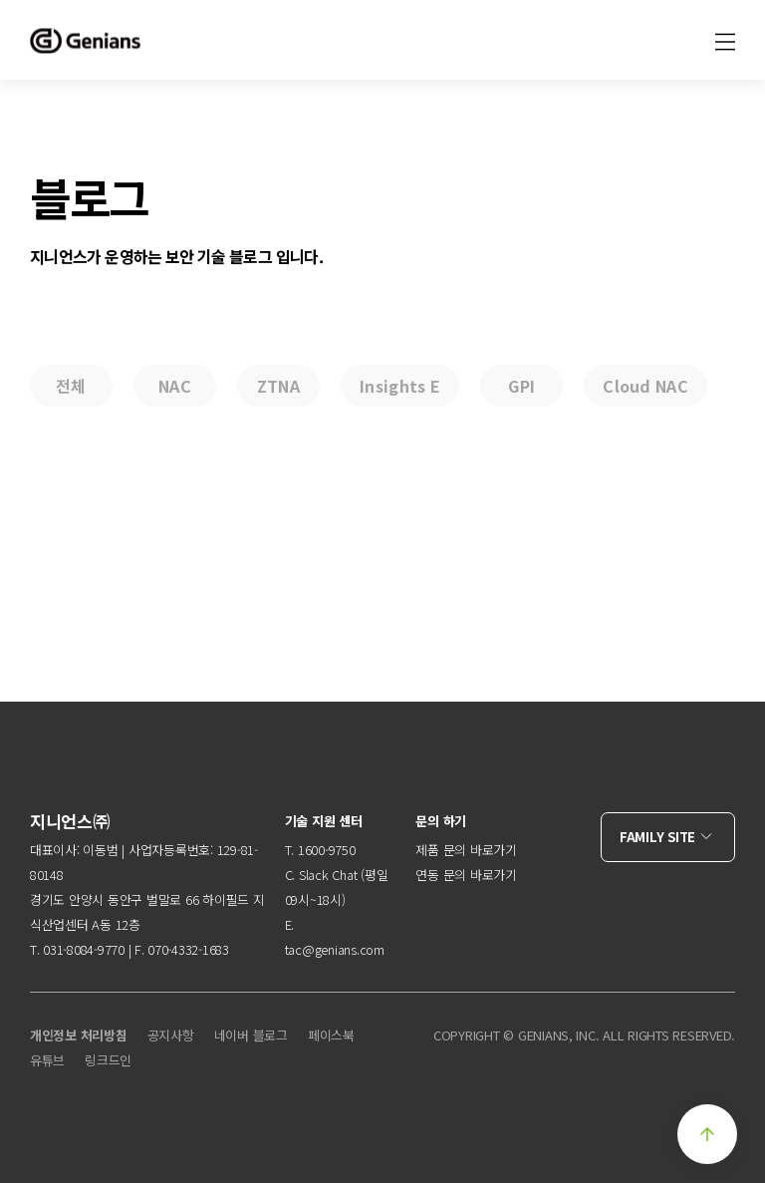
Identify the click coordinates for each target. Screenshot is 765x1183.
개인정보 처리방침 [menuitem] (79, 1035)
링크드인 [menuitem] (108, 1059)
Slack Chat (328, 874)
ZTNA (278, 386)
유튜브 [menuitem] (47, 1059)
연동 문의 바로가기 (465, 874)
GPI (521, 386)
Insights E (400, 386)
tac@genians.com (334, 949)
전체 (71, 386)
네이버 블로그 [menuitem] (251, 1035)
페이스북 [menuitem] (331, 1035)
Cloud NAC (645, 386)
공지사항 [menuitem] (170, 1035)
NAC (174, 386)
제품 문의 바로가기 (465, 849)
